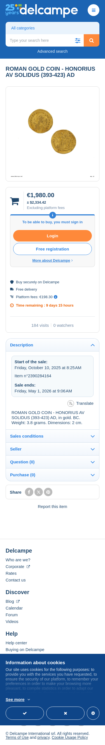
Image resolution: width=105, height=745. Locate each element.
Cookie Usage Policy (70, 737)
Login (52, 235)
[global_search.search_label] (45, 40)
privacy (44, 737)
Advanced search (52, 51)
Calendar (14, 608)
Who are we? (18, 559)
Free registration (52, 249)
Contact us (16, 580)
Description (21, 344)
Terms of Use (17, 737)
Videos (12, 621)
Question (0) (22, 461)
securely (30, 282)
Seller (16, 449)
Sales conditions (26, 436)
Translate (80, 403)
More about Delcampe (52, 260)
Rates (11, 573)
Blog (13, 601)
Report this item (52, 506)
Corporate (18, 566)
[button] (77, 40)
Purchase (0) (22, 474)
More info (46, 700)
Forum (12, 614)
